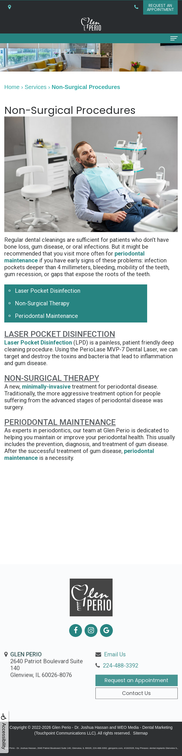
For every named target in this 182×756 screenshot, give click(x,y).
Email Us (115, 666)
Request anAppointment (160, 7)
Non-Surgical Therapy (42, 303)
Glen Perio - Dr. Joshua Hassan (80, 727)
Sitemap (140, 733)
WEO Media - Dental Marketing (145, 727)
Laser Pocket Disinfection (47, 290)
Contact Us (136, 705)
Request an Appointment (136, 692)
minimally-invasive (46, 386)
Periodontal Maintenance (46, 315)
